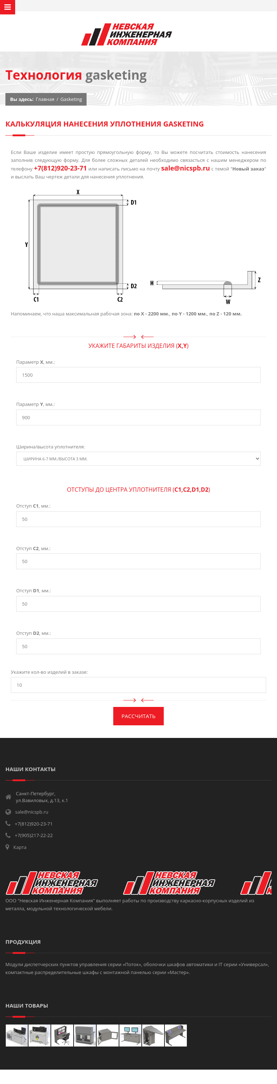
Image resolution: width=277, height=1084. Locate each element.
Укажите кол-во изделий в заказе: (49, 672)
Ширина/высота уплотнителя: (50, 446)
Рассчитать (139, 716)
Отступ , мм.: (33, 506)
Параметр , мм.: (35, 362)
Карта (19, 847)
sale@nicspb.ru (185, 168)
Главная (45, 99)
